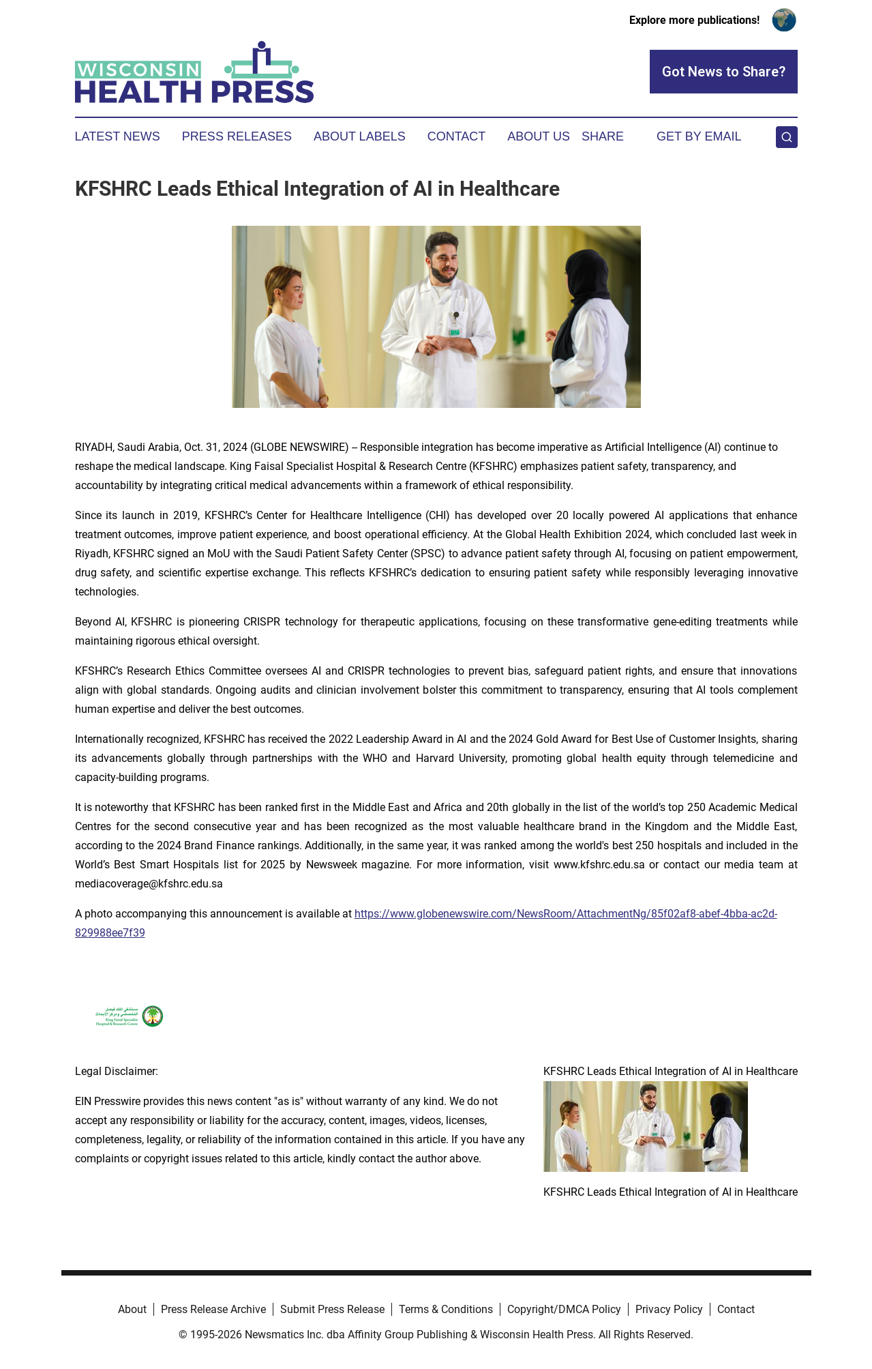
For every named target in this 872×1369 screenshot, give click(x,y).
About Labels (360, 136)
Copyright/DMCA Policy (564, 1309)
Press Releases (237, 136)
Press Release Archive (213, 1309)
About (132, 1309)
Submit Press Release (332, 1309)
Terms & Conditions (446, 1309)
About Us (538, 136)
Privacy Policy (669, 1309)
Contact (456, 136)
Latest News (117, 136)
